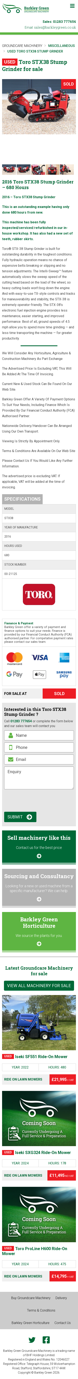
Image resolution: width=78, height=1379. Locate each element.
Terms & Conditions (41, 1310)
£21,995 (63, 1079)
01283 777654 (64, 21)
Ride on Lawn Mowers (23, 1079)
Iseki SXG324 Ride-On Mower (36, 1152)
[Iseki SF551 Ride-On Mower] (39, 1022)
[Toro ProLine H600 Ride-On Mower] (39, 1214)
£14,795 (63, 1276)
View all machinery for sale (39, 985)
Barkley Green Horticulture (31, 1323)
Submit (15, 816)
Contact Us (62, 1323)
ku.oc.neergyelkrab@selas (55, 27)
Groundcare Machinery (22, 46)
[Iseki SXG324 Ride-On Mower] (39, 1118)
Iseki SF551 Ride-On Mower (35, 1056)
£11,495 (62, 1175)
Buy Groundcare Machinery (31, 1298)
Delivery (61, 1298)
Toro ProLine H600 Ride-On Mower (34, 1251)
